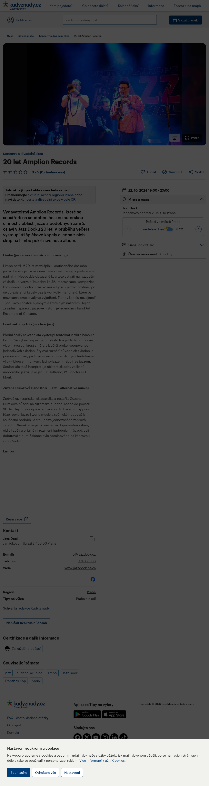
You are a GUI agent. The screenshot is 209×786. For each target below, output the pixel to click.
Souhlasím (18, 772)
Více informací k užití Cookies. (102, 760)
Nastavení (72, 772)
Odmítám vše (45, 772)
